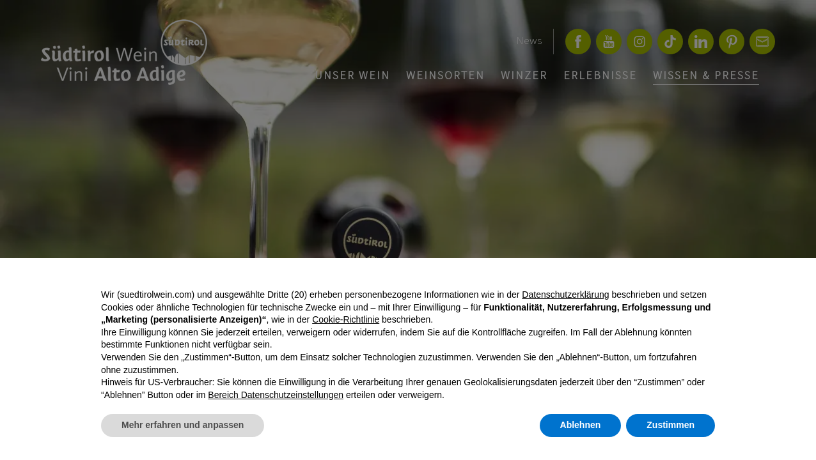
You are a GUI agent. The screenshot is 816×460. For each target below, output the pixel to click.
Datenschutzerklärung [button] (565, 294)
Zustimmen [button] (670, 425)
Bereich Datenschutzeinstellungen (275, 395)
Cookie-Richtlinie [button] (345, 319)
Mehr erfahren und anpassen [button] (183, 425)
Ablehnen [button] (580, 425)
